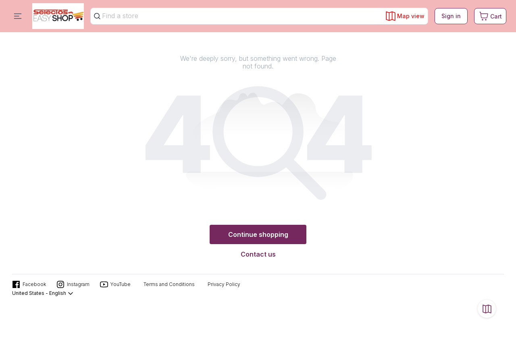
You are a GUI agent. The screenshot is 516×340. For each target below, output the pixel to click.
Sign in (451, 15)
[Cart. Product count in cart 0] (490, 16)
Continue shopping (258, 234)
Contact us (258, 254)
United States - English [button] (43, 293)
